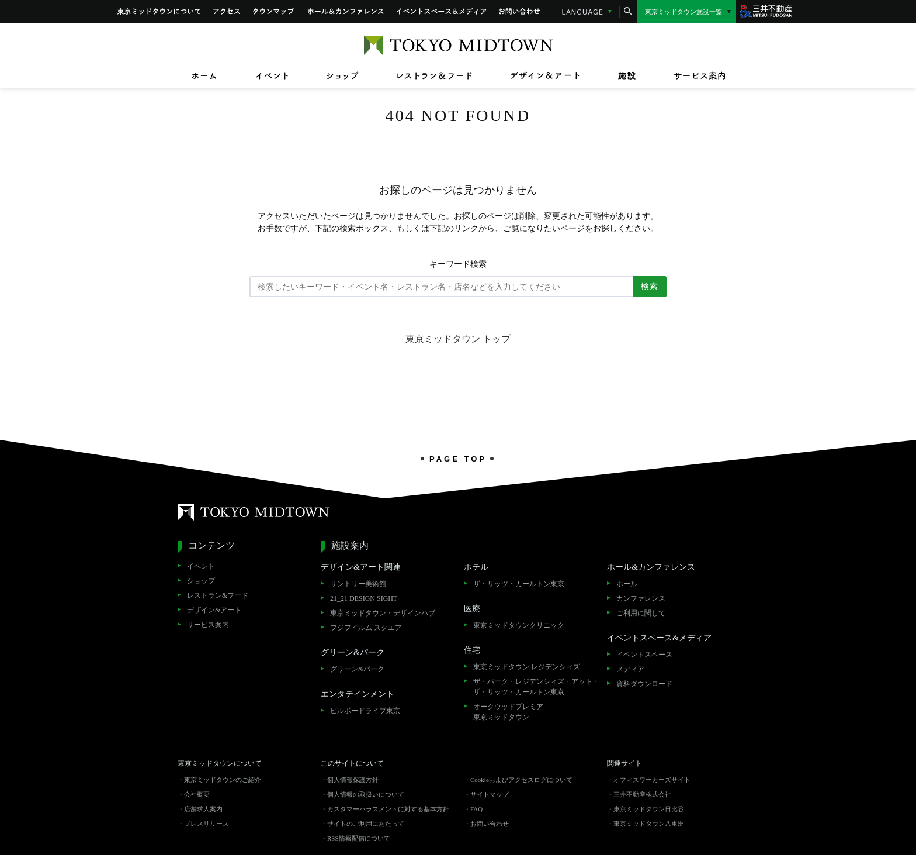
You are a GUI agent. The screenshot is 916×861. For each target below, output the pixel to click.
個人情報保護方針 (353, 779)
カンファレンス (640, 598)
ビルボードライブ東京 (365, 711)
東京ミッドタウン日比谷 (648, 808)
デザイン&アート (214, 610)
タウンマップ (274, 11)
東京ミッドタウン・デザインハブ (382, 613)
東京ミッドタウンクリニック (518, 625)
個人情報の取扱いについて (365, 794)
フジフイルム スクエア (366, 628)
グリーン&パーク (357, 669)
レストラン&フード (217, 595)
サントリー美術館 (358, 584)
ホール (626, 584)
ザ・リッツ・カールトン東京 (518, 584)
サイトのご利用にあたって (365, 823)
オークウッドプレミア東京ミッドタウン (508, 711)
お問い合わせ (520, 11)
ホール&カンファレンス (346, 11)
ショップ (201, 581)
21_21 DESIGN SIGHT (363, 598)
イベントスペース (644, 654)
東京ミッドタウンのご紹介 (222, 779)
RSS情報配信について (358, 838)
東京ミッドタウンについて (158, 11)
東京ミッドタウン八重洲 (648, 823)
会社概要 (197, 794)
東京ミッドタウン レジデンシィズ (526, 667)
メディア (630, 669)
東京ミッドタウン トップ (458, 339)
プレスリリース (206, 823)
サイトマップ (489, 794)
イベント (201, 566)
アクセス (226, 11)
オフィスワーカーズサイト (652, 779)
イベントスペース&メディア (441, 11)
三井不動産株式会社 (642, 794)
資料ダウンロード (644, 684)
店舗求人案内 (203, 808)
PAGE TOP (458, 458)
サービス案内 (208, 625)
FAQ (476, 808)
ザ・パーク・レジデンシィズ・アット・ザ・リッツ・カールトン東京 (536, 686)
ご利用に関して (640, 613)
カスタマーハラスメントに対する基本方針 (388, 808)
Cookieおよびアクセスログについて (521, 779)
